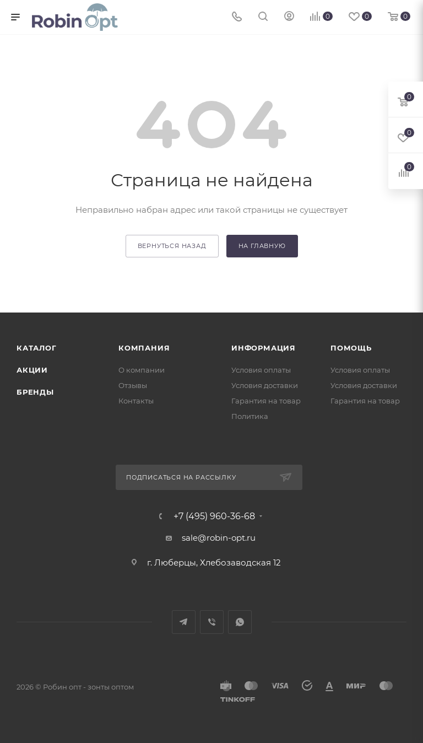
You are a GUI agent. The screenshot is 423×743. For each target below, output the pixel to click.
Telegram (184, 622)
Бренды (35, 391)
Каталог (37, 347)
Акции (32, 369)
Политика (249, 416)
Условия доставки (264, 385)
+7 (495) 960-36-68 (214, 516)
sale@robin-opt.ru (220, 537)
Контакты (136, 400)
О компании (141, 369)
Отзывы (132, 385)
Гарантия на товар (266, 400)
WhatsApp (240, 622)
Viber (212, 622)
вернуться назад (172, 246)
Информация (263, 347)
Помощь (351, 347)
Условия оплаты (261, 369)
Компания (144, 347)
